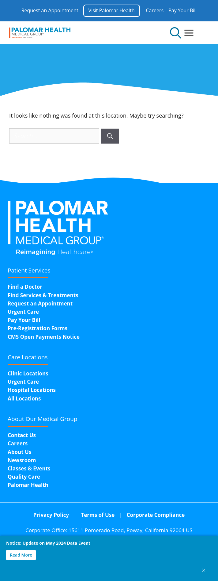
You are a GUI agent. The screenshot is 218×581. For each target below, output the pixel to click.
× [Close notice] (203, 570)
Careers (155, 10)
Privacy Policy (51, 514)
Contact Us (22, 435)
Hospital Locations (32, 389)
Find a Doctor (25, 286)
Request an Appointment (49, 10)
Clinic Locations (28, 373)
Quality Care (24, 476)
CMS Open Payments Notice (44, 336)
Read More (21, 555)
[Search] (110, 136)
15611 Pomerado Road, (131, 530)
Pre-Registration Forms (37, 328)
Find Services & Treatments (43, 295)
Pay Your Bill (182, 10)
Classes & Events (29, 468)
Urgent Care (23, 311)
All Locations (24, 398)
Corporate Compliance (156, 514)
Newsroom (22, 460)
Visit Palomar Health (111, 10)
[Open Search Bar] (175, 33)
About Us (19, 451)
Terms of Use (98, 514)
